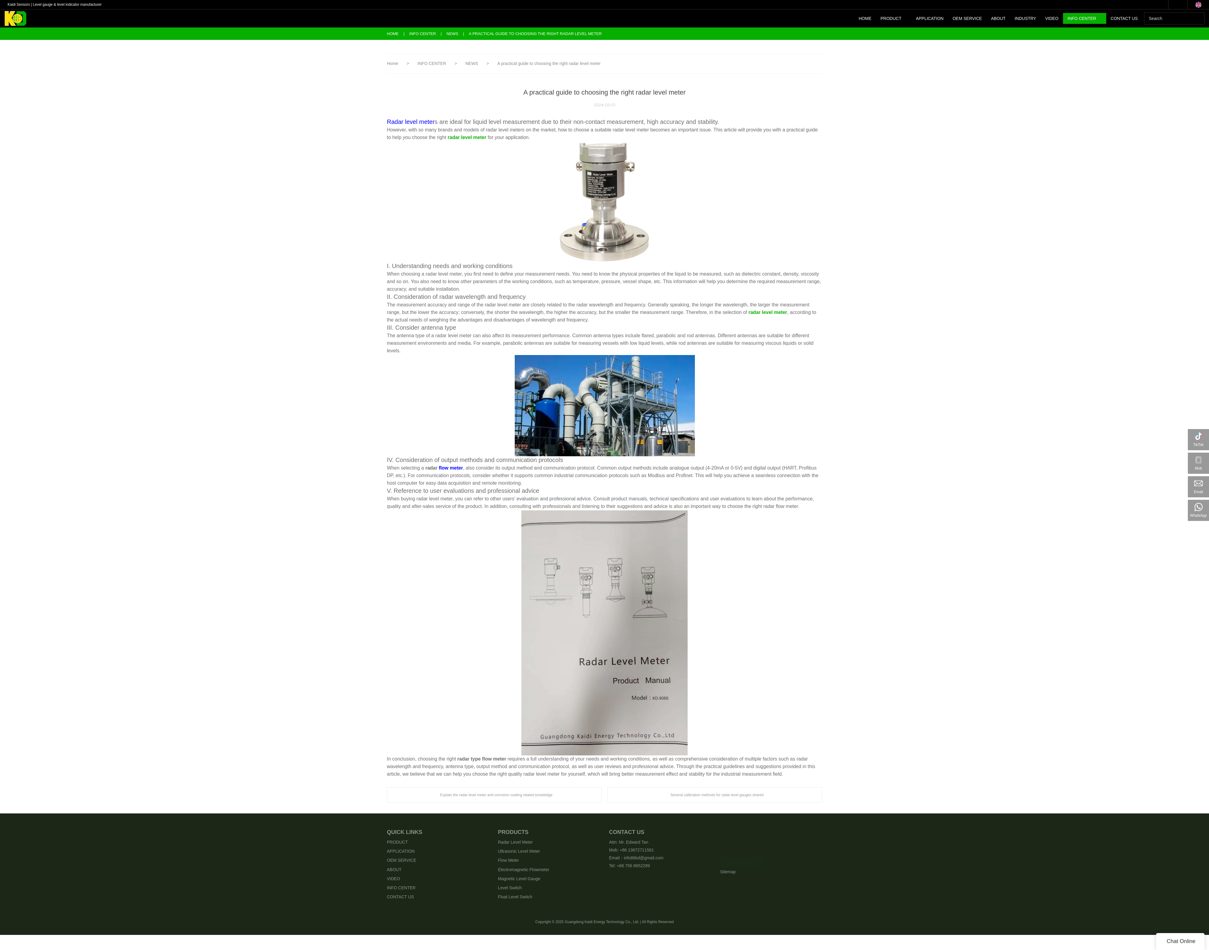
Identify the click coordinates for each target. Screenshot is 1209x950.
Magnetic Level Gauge (519, 878)
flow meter (451, 467)
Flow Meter (508, 860)
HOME (865, 18)
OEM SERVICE (967, 18)
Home (393, 33)
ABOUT (998, 18)
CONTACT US (1124, 18)
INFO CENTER (1082, 18)
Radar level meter (411, 121)
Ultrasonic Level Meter (519, 851)
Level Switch (510, 887)
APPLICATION (930, 18)
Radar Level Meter (515, 842)
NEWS (452, 33)
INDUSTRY (1025, 18)
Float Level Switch (515, 896)
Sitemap (728, 871)
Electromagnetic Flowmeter (523, 869)
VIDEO (1051, 18)
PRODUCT (890, 18)
